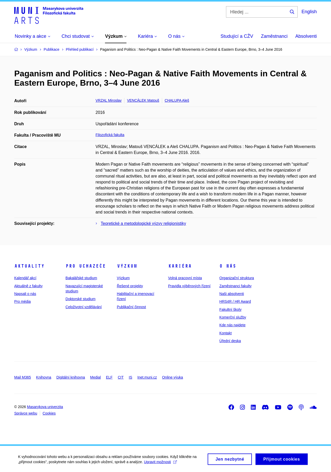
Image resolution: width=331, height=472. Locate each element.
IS (130, 377)
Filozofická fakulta (110, 135)
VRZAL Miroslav (109, 100)
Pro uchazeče (85, 266)
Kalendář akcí (25, 278)
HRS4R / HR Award (235, 301)
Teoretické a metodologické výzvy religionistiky (143, 223)
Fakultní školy (230, 309)
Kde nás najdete (232, 325)
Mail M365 (22, 377)
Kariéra (180, 266)
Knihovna (43, 377)
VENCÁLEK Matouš (143, 100)
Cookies (49, 413)
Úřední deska (230, 341)
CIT (121, 377)
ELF (109, 377)
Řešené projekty (130, 286)
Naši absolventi (231, 294)
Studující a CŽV (237, 36)
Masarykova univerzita (45, 407)
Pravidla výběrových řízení (189, 286)
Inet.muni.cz (147, 377)
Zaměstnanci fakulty (235, 286)
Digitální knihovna (70, 377)
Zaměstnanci (274, 36)
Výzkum (127, 266)
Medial (95, 377)
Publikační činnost (131, 307)
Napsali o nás (25, 294)
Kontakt (225, 333)
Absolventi (306, 36)
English (309, 11)
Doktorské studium (80, 299)
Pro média (22, 301)
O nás (227, 266)
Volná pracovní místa (185, 278)
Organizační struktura (236, 278)
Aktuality (29, 266)
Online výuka (172, 377)
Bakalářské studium (81, 278)
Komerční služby (232, 317)
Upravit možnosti (160, 464)
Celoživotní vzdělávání (83, 307)
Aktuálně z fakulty (28, 286)
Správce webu (25, 413)
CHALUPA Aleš (177, 100)
